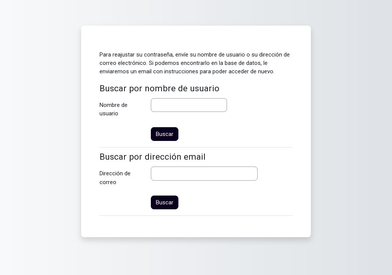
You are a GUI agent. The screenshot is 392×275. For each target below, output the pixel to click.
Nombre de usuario (113, 109)
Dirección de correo (115, 177)
